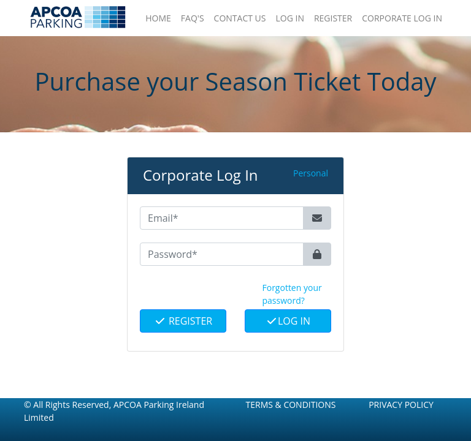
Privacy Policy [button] (401, 404)
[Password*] (222, 254)
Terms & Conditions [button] (291, 404)
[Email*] (222, 218)
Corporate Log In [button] (402, 18)
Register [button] (333, 18)
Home (158, 18)
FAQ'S (192, 18)
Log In (288, 321)
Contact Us (240, 18)
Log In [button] (289, 18)
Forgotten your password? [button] (292, 294)
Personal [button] (310, 173)
